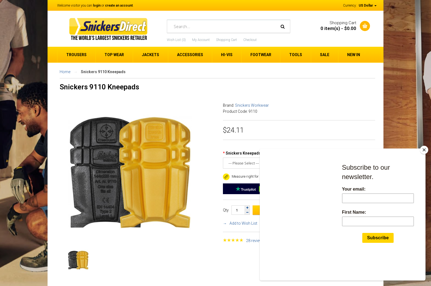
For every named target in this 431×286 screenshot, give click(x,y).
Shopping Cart (226, 40)
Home (65, 72)
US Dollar (368, 5)
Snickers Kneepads (243, 153)
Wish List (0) (176, 40)
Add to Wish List (243, 223)
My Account (201, 40)
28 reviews (255, 240)
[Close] (424, 176)
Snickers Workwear (252, 105)
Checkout (250, 40)
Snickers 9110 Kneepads (103, 72)
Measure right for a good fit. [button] (249, 176)
